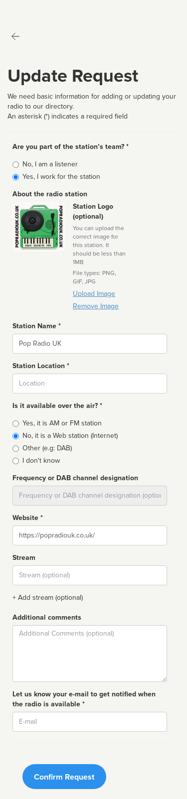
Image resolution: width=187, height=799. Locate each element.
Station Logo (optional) (93, 211)
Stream (23, 557)
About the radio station (49, 194)
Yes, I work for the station (61, 176)
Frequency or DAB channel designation (75, 478)
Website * (27, 518)
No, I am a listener (50, 164)
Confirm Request (64, 777)
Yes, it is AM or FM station (62, 423)
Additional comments (46, 617)
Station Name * (36, 326)
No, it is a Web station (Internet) (70, 435)
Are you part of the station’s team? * (70, 146)
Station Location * (40, 366)
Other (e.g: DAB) (47, 448)
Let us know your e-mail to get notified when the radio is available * (84, 699)
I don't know (41, 460)
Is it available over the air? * (57, 405)
